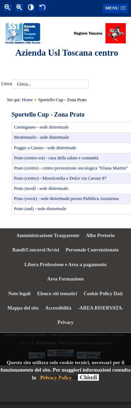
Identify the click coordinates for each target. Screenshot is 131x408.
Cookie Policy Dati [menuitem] (103, 293)
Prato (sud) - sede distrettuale (40, 208)
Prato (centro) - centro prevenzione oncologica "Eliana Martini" (71, 168)
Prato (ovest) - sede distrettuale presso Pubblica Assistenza (66, 198)
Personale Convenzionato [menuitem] (92, 250)
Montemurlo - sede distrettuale (41, 137)
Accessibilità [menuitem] (58, 308)
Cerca (6, 84)
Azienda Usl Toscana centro (66, 52)
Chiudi (88, 377)
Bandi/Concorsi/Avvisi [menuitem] (35, 250)
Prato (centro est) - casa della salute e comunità (56, 157)
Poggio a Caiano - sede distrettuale (45, 147)
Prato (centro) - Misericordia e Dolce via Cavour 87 (60, 178)
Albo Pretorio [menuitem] (100, 235)
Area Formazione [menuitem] (65, 279)
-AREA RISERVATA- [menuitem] (101, 308)
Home (27, 99)
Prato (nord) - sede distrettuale (41, 188)
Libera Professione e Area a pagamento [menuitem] (65, 264)
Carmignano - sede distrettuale (41, 127)
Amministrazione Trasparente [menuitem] (47, 235)
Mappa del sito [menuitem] (22, 308)
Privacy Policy (56, 377)
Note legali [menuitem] (19, 293)
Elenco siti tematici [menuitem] (57, 293)
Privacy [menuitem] (65, 322)
